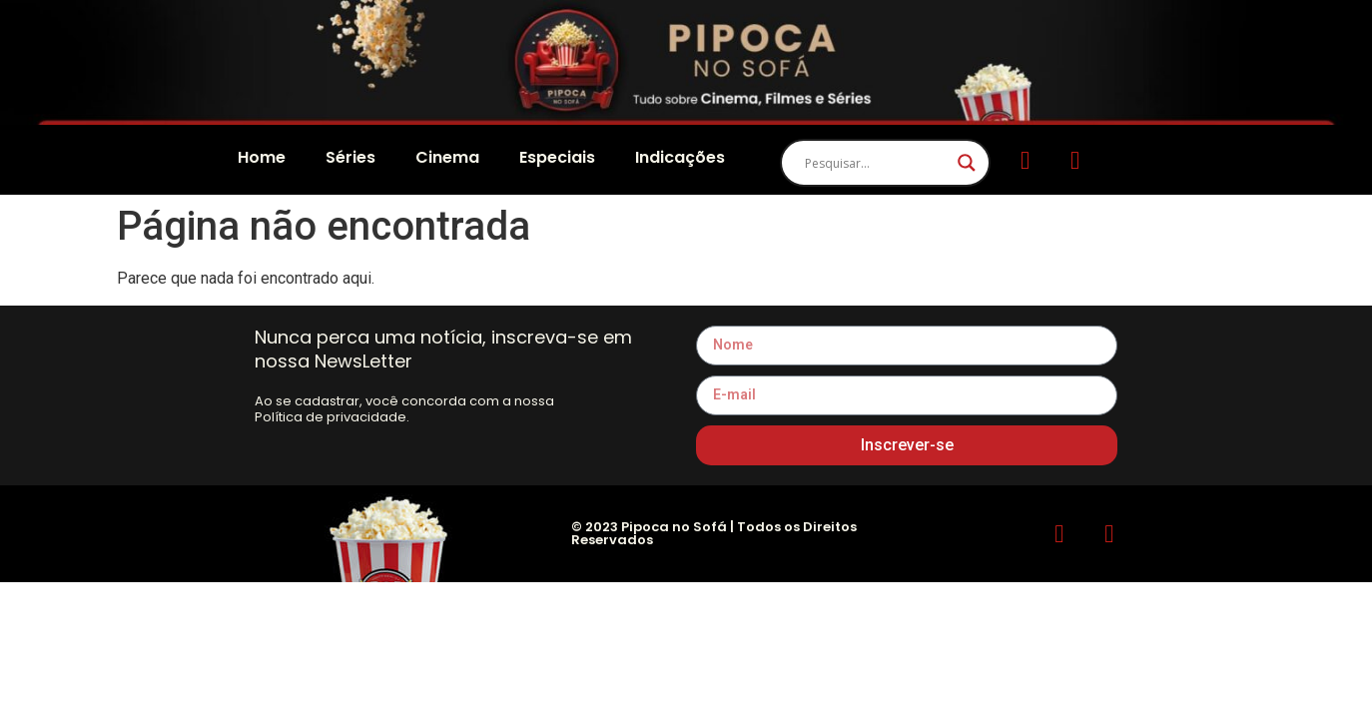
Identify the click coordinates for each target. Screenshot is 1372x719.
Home (262, 157)
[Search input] (876, 163)
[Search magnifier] (967, 163)
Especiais (557, 157)
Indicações (680, 157)
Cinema (447, 157)
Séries (350, 157)
